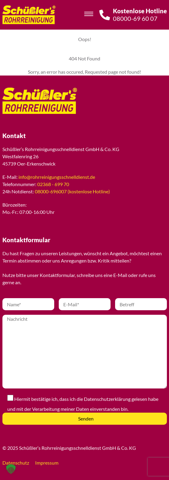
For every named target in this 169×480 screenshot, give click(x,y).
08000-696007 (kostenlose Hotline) (72, 191)
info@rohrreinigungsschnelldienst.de (56, 177)
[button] (11, 469)
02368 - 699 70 (53, 184)
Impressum (46, 463)
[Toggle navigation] (88, 15)
